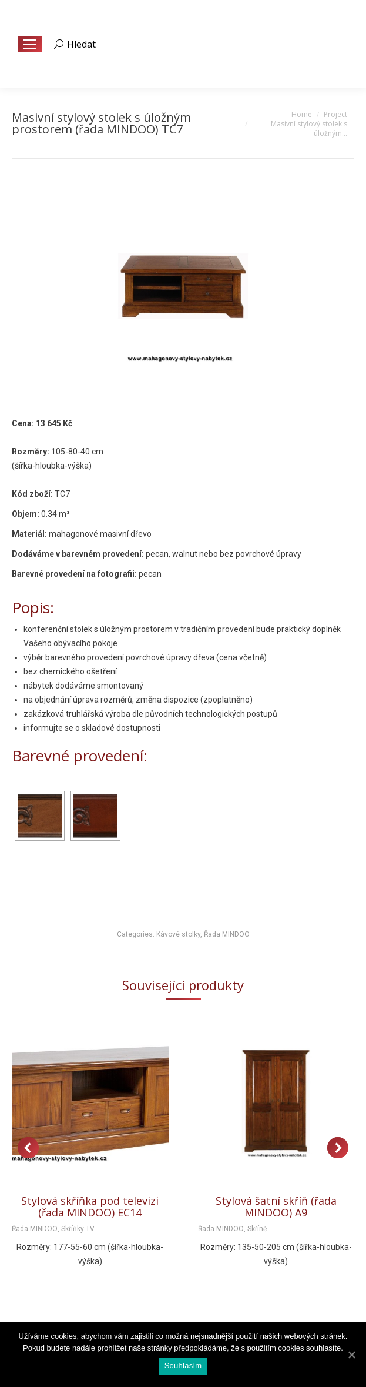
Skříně (257, 1229)
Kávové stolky (178, 934)
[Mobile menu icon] (30, 44)
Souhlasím (183, 1365)
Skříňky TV (78, 1229)
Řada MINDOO (227, 934)
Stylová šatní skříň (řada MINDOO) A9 (276, 1206)
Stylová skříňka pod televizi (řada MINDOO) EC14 (90, 1206)
